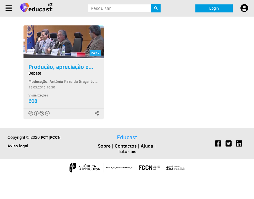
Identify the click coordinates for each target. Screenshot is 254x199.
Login (214, 8)
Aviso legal (17, 146)
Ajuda (147, 146)
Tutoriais (127, 151)
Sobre (104, 146)
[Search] (156, 8)
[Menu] (9, 8)
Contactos (126, 146)
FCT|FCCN (51, 137)
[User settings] (244, 8)
